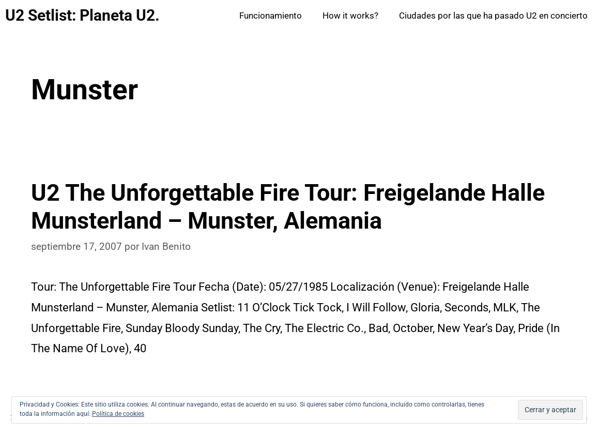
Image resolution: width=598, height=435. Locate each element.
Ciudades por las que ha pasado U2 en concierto (493, 15)
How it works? (350, 15)
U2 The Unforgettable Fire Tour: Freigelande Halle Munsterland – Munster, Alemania (288, 206)
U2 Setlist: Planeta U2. (82, 15)
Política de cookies (118, 413)
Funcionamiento (270, 15)
